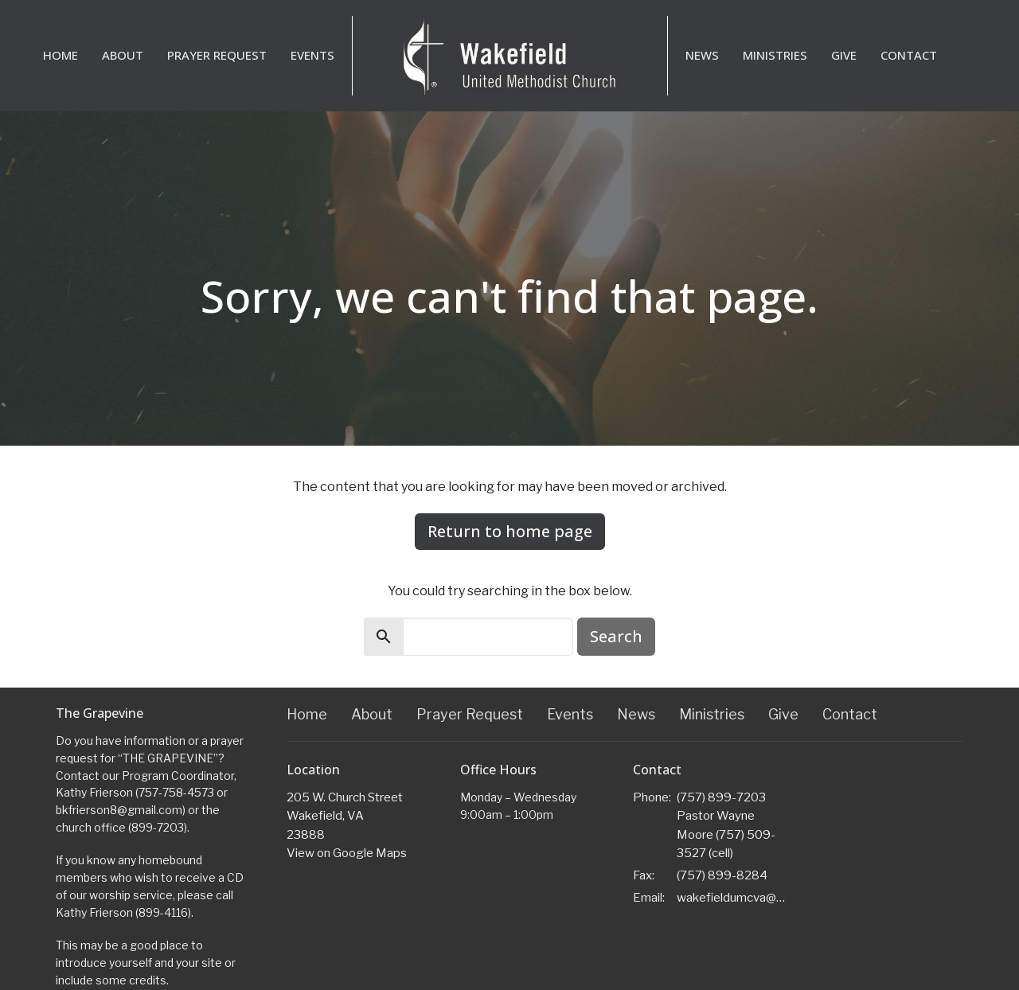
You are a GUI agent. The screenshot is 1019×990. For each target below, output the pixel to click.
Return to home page (510, 531)
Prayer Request (217, 55)
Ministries (775, 55)
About (122, 55)
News (702, 55)
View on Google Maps (347, 853)
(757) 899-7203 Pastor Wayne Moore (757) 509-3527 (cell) (726, 825)
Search (616, 636)
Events (312, 55)
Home (60, 55)
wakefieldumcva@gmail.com (734, 898)
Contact (908, 55)
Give (844, 55)
